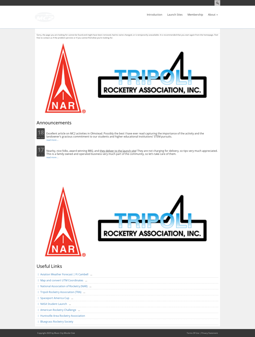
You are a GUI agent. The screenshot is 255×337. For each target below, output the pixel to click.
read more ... (52, 139)
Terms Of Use (193, 333)
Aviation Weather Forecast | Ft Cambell (64, 274)
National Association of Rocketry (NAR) (64, 286)
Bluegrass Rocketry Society (56, 321)
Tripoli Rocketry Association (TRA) (61, 292)
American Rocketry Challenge (58, 310)
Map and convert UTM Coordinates (62, 280)
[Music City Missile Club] (44, 16)
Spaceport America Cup (55, 298)
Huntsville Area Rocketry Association (62, 316)
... (91, 274)
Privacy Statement (209, 333)
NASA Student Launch (54, 304)
